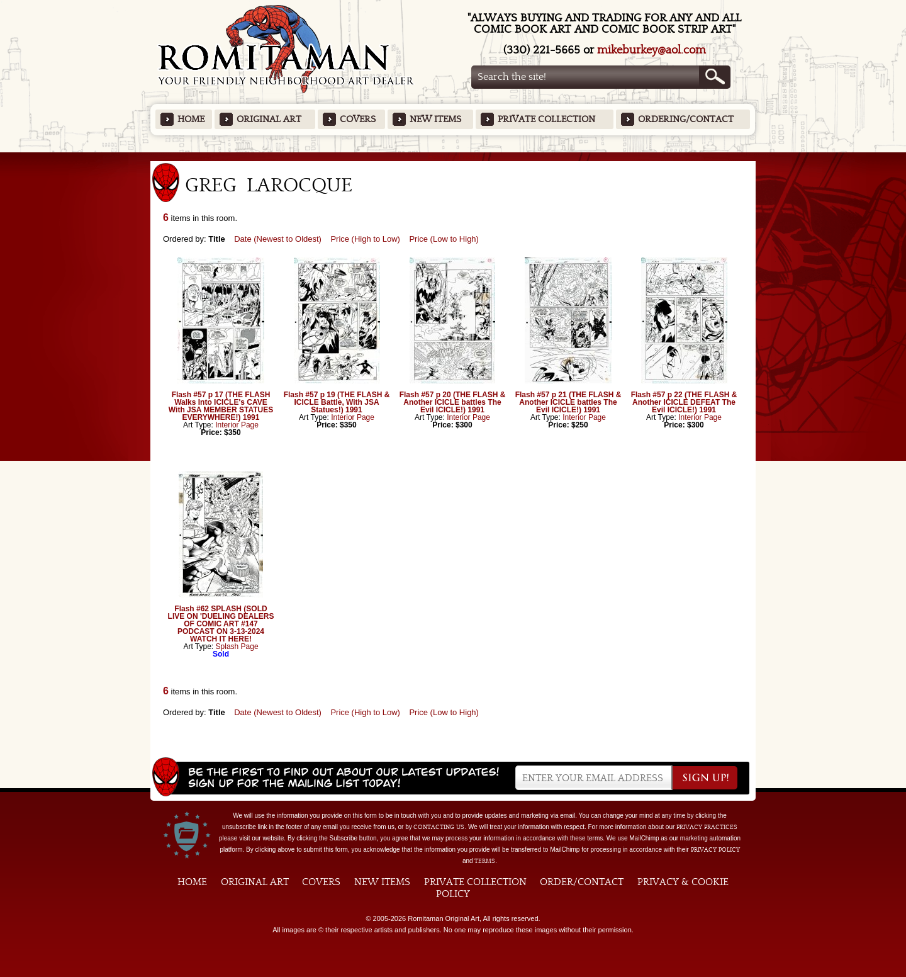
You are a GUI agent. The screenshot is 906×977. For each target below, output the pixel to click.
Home (190, 119)
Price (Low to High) (444, 239)
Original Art (269, 119)
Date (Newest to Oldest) (278, 239)
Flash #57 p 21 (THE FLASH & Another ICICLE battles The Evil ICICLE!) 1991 (568, 402)
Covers (358, 119)
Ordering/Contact (686, 119)
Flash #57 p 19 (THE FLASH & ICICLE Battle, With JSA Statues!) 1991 (337, 402)
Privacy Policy (715, 850)
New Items (435, 119)
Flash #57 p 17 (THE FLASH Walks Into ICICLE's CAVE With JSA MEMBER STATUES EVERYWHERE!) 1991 (221, 406)
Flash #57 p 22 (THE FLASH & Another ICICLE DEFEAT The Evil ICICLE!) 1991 (684, 402)
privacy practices (706, 827)
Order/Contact (582, 882)
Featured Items (453, 156)
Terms (484, 861)
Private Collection (546, 119)
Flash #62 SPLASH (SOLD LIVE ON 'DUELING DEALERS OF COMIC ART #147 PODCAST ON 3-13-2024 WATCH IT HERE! (221, 623)
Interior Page (237, 425)
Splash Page (237, 646)
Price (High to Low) (365, 239)
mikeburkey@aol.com (651, 50)
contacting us (438, 827)
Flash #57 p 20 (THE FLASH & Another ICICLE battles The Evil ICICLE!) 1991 (453, 402)
